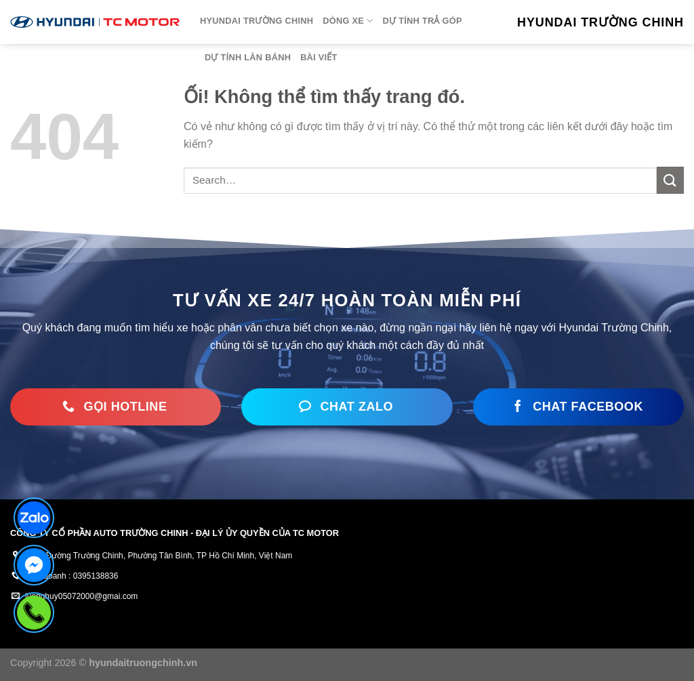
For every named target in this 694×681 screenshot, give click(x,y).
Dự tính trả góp (422, 21)
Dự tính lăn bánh (248, 57)
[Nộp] (670, 180)
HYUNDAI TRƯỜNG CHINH (256, 21)
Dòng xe (348, 20)
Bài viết (319, 57)
